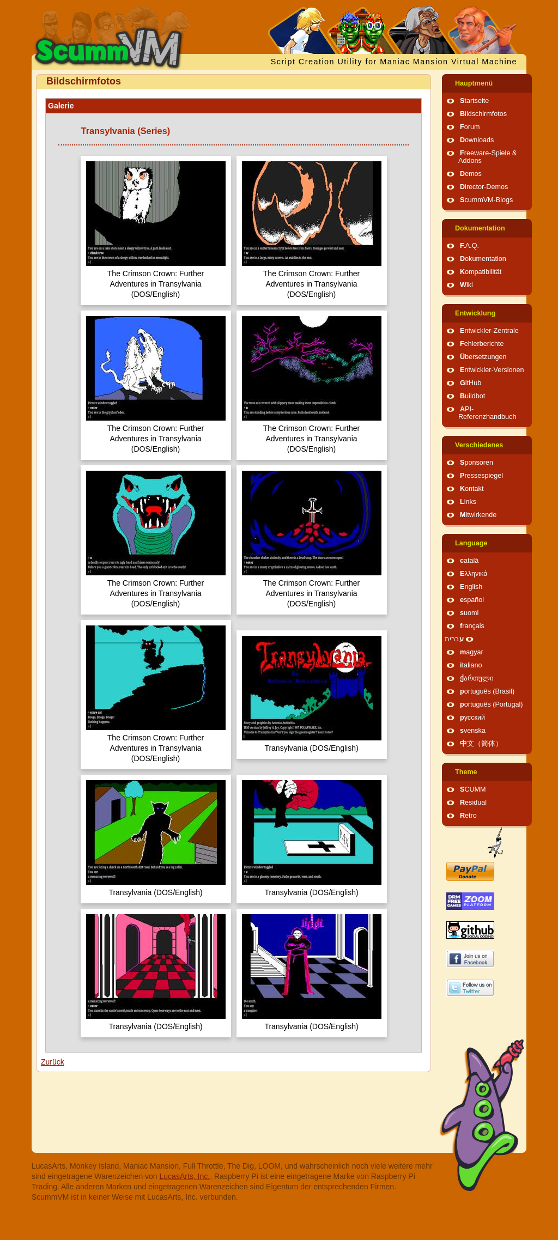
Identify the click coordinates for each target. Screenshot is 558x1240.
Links (468, 502)
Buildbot (472, 396)
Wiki (466, 285)
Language (471, 543)
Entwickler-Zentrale (489, 331)
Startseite (474, 101)
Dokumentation (480, 228)
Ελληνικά (474, 574)
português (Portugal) (491, 704)
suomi (469, 613)
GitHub (470, 383)
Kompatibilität (480, 272)
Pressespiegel (481, 475)
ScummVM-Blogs (486, 200)
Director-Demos (484, 187)
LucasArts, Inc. (185, 1176)
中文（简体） (481, 743)
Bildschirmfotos (483, 114)
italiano (471, 665)
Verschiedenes (479, 445)
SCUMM (473, 789)
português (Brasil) (487, 691)
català (469, 560)
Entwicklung (475, 313)
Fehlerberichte (482, 344)
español (472, 600)
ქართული (477, 678)
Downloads (477, 140)
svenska (473, 730)
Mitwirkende (478, 515)
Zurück (52, 1061)
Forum (470, 127)
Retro (468, 815)
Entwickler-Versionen (492, 370)
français (472, 626)
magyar (471, 652)
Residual (473, 802)
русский (472, 717)
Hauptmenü (474, 83)
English (471, 587)
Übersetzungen (483, 357)
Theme (466, 772)
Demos (471, 174)
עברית (454, 639)
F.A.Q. (469, 246)
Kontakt (471, 489)
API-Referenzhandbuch (487, 413)
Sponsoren (476, 462)
